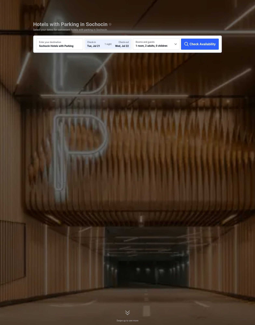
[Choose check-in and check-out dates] (96, 44)
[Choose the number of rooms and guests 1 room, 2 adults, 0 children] (156, 44)
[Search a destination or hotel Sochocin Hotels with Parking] (59, 44)
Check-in (91, 42)
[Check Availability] (200, 44)
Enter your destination (50, 42)
